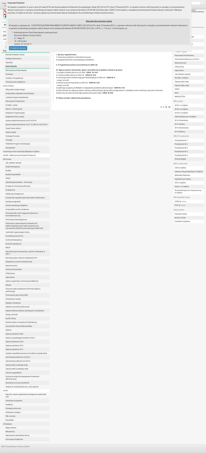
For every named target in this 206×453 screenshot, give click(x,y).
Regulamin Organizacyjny (15, 113)
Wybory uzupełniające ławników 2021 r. (20, 338)
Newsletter (10, 420)
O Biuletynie (7, 424)
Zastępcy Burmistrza (13, 59)
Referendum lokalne (13, 299)
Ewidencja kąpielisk (13, 202)
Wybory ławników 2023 (14, 334)
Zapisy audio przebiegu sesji (17, 365)
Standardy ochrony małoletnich (17, 383)
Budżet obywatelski (13, 174)
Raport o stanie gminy (14, 109)
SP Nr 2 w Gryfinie (181, 109)
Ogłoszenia (10, 277)
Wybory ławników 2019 (14, 342)
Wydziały (9, 62)
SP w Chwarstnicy (181, 120)
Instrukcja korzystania (14, 401)
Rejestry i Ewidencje (13, 303)
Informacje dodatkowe (14, 439)
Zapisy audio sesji (182, 82)
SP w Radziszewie (182, 128)
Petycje (8, 285)
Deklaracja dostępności (15, 194)
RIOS (176, 93)
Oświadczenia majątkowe (15, 82)
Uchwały (9, 140)
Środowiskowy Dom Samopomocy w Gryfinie (188, 191)
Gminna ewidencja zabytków (16, 205)
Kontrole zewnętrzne (13, 244)
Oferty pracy (10, 273)
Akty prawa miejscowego (15, 89)
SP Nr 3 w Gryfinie (181, 113)
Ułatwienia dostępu (13, 412)
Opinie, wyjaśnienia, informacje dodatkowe (22, 281)
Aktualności (10, 432)
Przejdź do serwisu (18, 48)
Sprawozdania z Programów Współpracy (21, 322)
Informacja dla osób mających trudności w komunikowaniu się (22, 214)
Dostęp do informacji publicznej (18, 186)
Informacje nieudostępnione (16, 220)
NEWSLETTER (180, 97)
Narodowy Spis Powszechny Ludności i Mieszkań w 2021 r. (25, 253)
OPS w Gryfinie (180, 183)
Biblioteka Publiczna (182, 175)
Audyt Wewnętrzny (13, 167)
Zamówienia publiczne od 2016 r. (18, 357)
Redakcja (9, 405)
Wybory (8, 330)
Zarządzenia (10, 148)
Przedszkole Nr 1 (181, 140)
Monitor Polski (180, 218)
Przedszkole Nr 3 (181, 148)
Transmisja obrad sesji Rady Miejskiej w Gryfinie (21, 151)
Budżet (8, 170)
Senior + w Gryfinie (182, 186)
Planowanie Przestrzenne (15, 101)
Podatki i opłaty (11, 105)
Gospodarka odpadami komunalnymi (20, 93)
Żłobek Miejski (180, 159)
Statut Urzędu (11, 132)
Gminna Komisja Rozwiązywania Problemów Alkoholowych (22, 378)
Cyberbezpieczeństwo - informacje (19, 182)
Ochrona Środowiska (14, 269)
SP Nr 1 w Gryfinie (181, 105)
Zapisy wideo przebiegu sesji (17, 369)
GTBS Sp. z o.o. (180, 201)
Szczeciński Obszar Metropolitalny (19, 326)
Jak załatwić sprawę (13, 163)
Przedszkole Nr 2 (181, 144)
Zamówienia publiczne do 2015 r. (18, 361)
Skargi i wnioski (12, 314)
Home (4, 3)
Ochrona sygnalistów (14, 373)
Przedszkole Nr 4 (181, 151)
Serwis (5, 391)
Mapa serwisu (11, 428)
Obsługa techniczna (13, 408)
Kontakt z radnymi (181, 78)
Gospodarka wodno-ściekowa (17, 209)
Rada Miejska (11, 66)
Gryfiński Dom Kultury (183, 179)
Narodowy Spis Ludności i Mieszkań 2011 (21, 258)
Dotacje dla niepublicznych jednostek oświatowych (25, 198)
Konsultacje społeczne (14, 236)
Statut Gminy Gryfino (13, 128)
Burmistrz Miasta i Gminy (15, 55)
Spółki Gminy (11, 318)
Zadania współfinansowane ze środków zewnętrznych (26, 353)
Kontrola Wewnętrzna (14, 240)
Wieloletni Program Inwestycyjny (18, 144)
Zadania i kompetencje (14, 78)
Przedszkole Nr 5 (181, 155)
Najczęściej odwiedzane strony (17, 435)
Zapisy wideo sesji (182, 85)
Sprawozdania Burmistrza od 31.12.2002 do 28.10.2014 (26, 124)
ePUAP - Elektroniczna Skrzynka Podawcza (19, 155)
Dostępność (10, 190)
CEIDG (8, 178)
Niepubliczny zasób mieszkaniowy (19, 262)
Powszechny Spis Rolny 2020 (17, 295)
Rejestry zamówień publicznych (18, 307)
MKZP (8, 248)
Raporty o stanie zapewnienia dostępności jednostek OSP (26, 395)
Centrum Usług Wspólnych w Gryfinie (189, 172)
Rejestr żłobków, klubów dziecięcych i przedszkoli (25, 311)
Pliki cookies (10, 416)
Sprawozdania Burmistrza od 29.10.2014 (21, 121)
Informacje (7, 159)
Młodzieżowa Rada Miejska (16, 70)
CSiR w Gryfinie (180, 168)
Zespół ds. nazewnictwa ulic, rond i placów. (22, 387)
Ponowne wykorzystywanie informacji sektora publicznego (23, 290)
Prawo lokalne (8, 86)
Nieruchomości (11, 266)
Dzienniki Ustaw (181, 214)
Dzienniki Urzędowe (182, 221)
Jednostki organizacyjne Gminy (17, 232)
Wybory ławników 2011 (14, 349)
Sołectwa (9, 74)
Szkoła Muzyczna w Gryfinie (185, 117)
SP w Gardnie (180, 124)
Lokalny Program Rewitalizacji (17, 97)
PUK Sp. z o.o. (180, 205)
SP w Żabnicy (180, 132)
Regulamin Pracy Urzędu (15, 117)
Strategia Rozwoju (13, 136)
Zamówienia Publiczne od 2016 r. (187, 59)
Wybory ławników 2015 (14, 346)
